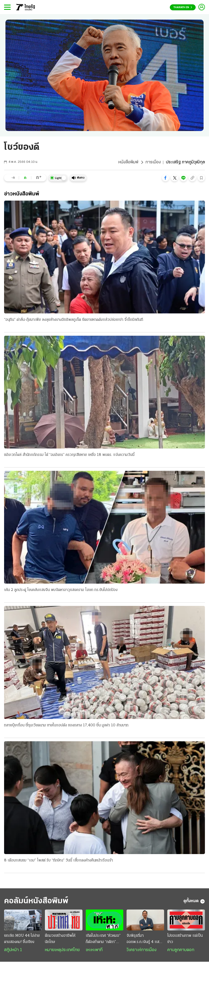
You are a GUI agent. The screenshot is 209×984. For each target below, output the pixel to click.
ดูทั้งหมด (194, 901)
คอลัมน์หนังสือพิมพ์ (36, 901)
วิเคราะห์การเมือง (141, 950)
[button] (165, 177)
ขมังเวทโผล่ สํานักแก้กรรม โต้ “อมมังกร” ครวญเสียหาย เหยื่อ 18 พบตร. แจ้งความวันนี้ (69, 455)
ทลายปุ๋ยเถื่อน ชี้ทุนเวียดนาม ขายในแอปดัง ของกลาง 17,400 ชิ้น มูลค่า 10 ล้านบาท (66, 725)
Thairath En (182, 7)
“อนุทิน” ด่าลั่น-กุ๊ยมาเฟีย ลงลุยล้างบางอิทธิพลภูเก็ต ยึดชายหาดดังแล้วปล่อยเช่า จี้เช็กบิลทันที (73, 320)
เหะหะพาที (94, 950)
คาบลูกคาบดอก (180, 950)
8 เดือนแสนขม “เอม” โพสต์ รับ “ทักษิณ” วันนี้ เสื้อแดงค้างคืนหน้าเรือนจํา (58, 860)
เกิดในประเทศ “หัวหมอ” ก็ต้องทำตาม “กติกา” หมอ (103, 939)
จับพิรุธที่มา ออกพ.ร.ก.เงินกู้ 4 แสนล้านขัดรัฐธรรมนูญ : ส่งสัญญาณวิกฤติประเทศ (144, 939)
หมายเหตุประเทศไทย (62, 950)
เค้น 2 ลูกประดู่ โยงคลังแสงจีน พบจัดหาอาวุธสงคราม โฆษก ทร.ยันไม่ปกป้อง (61, 590)
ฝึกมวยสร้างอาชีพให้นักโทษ (60, 939)
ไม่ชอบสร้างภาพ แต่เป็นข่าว (185, 939)
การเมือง (153, 162)
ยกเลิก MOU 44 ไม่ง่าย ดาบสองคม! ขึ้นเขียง (22, 939)
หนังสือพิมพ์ (128, 162)
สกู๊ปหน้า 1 (13, 950)
